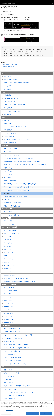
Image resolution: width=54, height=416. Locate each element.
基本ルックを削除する (8, 66)
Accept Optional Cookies (32, 414)
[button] (53, 3)
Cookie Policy (9, 411)
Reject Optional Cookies (45, 414)
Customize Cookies (6, 414)
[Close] (51, 404)
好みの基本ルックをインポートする (12, 64)
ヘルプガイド (8, 3)
